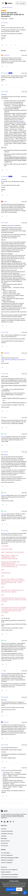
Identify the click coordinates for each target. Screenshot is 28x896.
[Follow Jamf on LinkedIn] (4, 821)
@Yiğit (5, 700)
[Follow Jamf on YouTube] (7, 821)
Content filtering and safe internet (9, 876)
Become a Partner (5, 840)
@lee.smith (4, 179)
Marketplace (4, 838)
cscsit (4, 433)
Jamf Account (4, 845)
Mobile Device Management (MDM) (9, 857)
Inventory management (6, 862)
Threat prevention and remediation (9, 874)
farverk (5, 201)
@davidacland (11, 225)
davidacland (6, 55)
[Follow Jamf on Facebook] (13, 821)
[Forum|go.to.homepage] (8, 3)
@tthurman (4, 94)
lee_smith (5, 91)
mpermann (6, 722)
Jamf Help (3, 828)
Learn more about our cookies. (17, 886)
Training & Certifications (7, 831)
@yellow (21, 121)
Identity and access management (9, 869)
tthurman (5, 22)
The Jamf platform (5, 853)
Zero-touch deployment (7, 855)
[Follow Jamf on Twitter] (1, 821)
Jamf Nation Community (7, 833)
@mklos (5, 454)
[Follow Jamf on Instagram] (10, 821)
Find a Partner (4, 843)
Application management (7, 860)
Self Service (4, 867)
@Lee (4, 770)
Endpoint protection (6, 872)
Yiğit (4, 670)
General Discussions (7, 7)
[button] (3, 3)
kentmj (5, 417)
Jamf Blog (3, 836)
